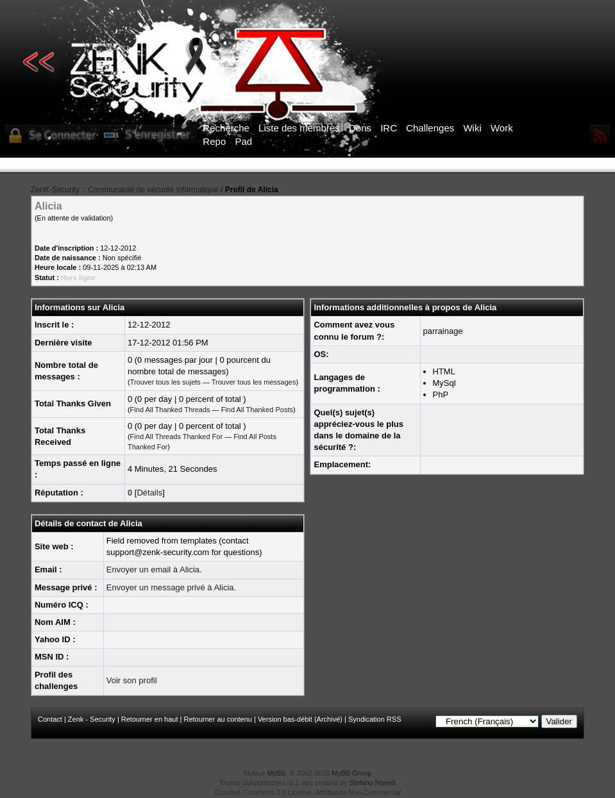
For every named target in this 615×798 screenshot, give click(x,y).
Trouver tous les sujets (165, 382)
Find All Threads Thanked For (176, 436)
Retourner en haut (149, 719)
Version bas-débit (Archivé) (300, 719)
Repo (214, 141)
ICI (529, 165)
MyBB (276, 773)
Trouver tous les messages (254, 382)
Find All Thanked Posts (257, 409)
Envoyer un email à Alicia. (154, 569)
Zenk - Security (91, 719)
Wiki (472, 127)
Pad (243, 141)
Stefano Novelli (373, 782)
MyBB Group (351, 773)
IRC (388, 127)
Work (502, 127)
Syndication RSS (374, 719)
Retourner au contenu (217, 719)
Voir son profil (131, 680)
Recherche (226, 127)
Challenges (430, 127)
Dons (360, 127)
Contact (50, 719)
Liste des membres (299, 127)
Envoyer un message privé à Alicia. (171, 587)
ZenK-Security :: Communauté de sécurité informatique (125, 189)
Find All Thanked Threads (170, 409)
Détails (149, 492)
